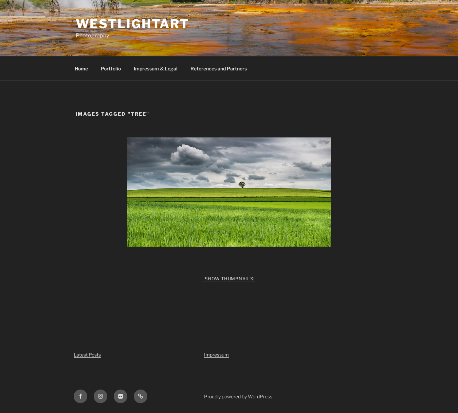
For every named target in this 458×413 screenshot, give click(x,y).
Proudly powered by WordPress (238, 396)
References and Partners (218, 68)
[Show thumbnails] (229, 278)
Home (81, 68)
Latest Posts (87, 355)
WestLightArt (133, 23)
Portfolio (111, 68)
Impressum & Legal (156, 68)
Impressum (216, 355)
